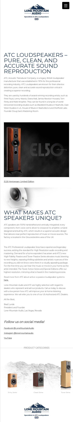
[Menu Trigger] (65, 5)
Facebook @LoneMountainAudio (19, 328)
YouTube (8, 338)
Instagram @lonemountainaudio (18, 333)
